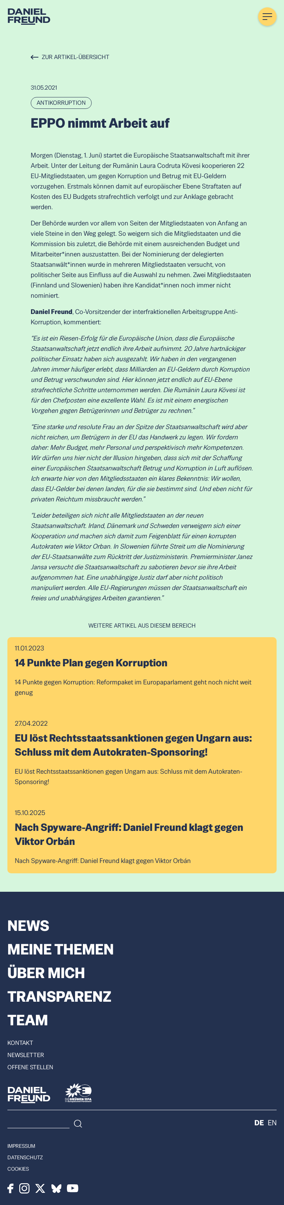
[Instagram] (24, 1188)
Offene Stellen (30, 1067)
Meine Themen (60, 949)
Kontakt (20, 1043)
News (28, 926)
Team (27, 1020)
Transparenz (59, 996)
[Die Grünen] (78, 1092)
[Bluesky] (56, 1188)
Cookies (18, 1169)
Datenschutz (25, 1157)
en (272, 1123)
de (259, 1123)
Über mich (46, 973)
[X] (40, 1188)
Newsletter (25, 1055)
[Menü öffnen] (267, 16)
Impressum (21, 1146)
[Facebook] (10, 1188)
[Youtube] (72, 1188)
